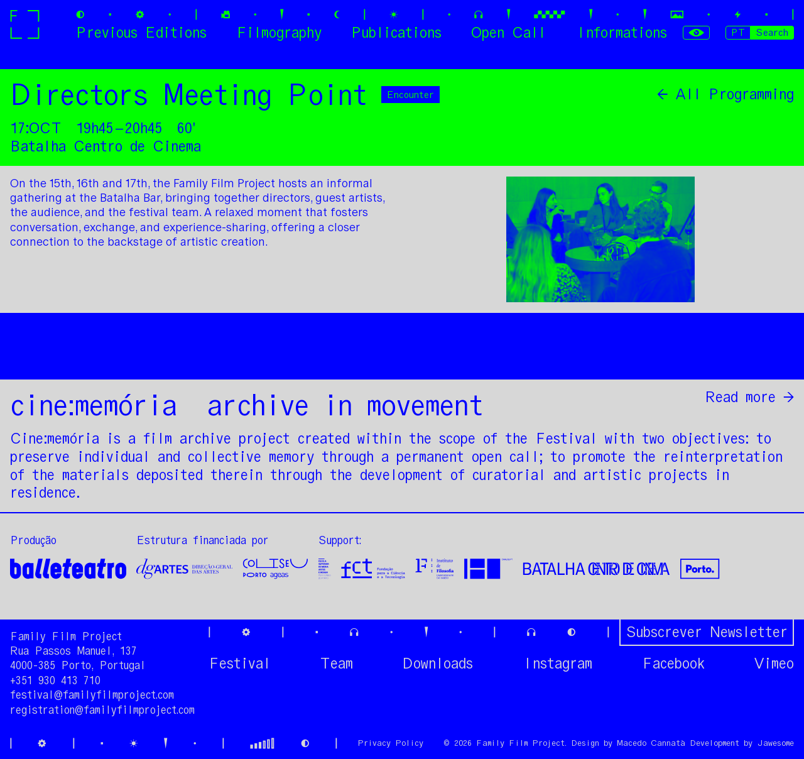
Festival (240, 663)
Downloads (438, 663)
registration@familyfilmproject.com (102, 710)
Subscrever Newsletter (707, 632)
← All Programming (725, 94)
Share (772, 354)
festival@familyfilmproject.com (92, 695)
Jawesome (775, 743)
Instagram (557, 663)
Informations (621, 32)
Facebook (673, 663)
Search (772, 32)
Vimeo (774, 663)
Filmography (279, 32)
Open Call (508, 32)
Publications (396, 32)
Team (336, 663)
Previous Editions (141, 32)
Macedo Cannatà (651, 743)
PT (738, 32)
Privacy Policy (390, 743)
